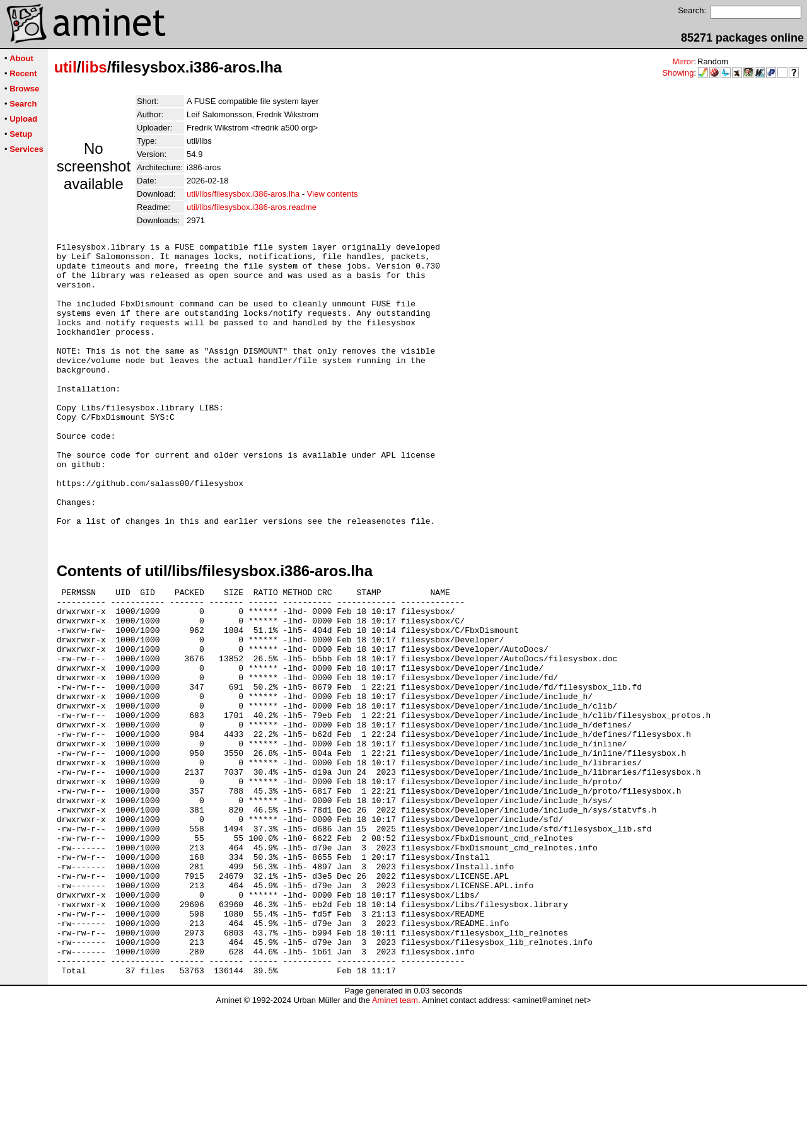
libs (94, 67)
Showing (678, 73)
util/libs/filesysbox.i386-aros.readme (251, 207)
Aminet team (395, 1136)
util (65, 67)
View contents (332, 194)
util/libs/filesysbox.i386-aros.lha (243, 194)
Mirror (683, 61)
